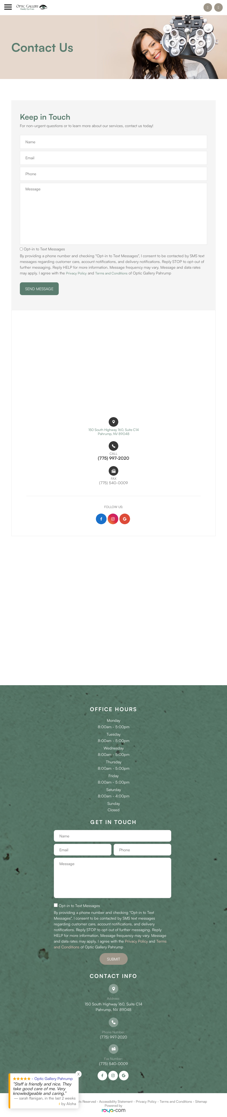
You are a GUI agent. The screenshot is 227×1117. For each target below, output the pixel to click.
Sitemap (201, 1103)
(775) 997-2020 (113, 1038)
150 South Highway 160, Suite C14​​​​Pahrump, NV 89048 (113, 432)
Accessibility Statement (116, 1103)
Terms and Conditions (115, 273)
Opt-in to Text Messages (42, 249)
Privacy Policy (77, 273)
